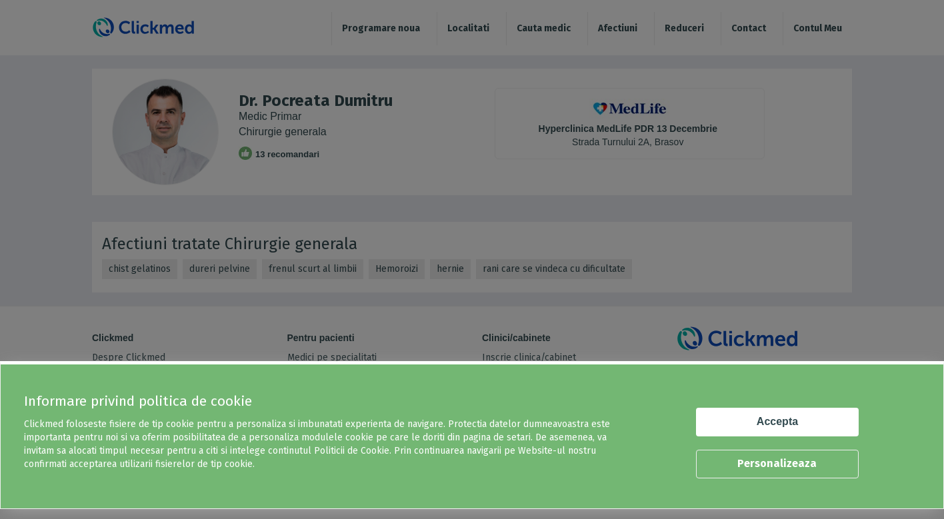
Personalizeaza (777, 463)
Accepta (777, 421)
